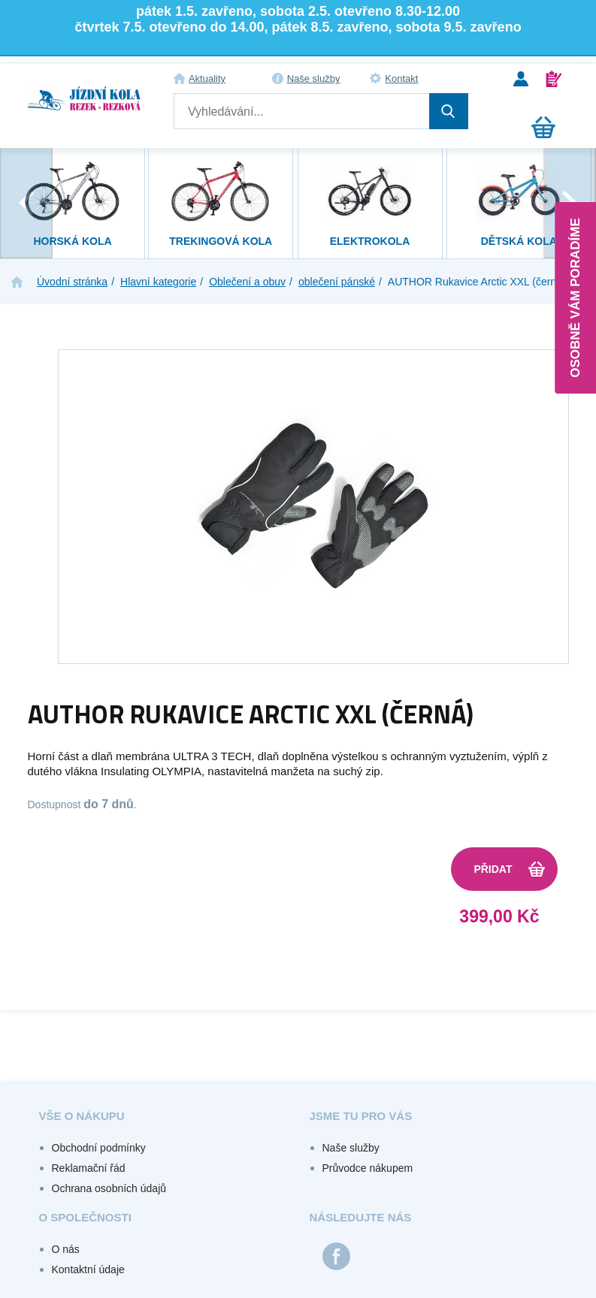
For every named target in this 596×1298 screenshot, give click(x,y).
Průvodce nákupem (367, 1168)
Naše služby (313, 78)
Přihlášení (521, 79)
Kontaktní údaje (88, 1269)
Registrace (554, 79)
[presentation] (26, 203)
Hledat (448, 111)
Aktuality (207, 78)
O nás (66, 1249)
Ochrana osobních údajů (109, 1188)
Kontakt (401, 78)
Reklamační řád (89, 1168)
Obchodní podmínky (99, 1148)
